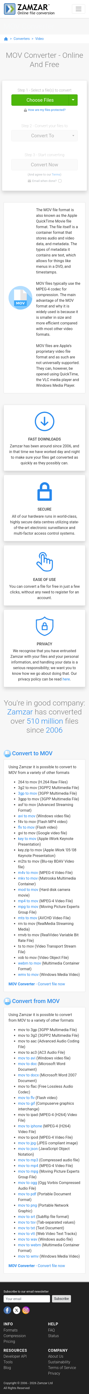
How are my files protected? (47, 110)
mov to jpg (27, 1143)
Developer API (15, 1356)
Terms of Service (62, 1367)
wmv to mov (29, 974)
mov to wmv (29, 1256)
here (66, 679)
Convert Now (44, 165)
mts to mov (28, 918)
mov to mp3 (28, 1160)
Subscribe (61, 1299)
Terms (56, 174)
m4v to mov (28, 872)
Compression (15, 1336)
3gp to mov (28, 793)
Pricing (9, 1341)
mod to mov (28, 889)
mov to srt (27, 1216)
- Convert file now (37, 984)
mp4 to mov (28, 901)
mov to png (28, 1205)
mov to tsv (27, 1222)
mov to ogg (28, 1182)
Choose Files (40, 100)
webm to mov (30, 963)
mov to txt (27, 1228)
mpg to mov (28, 906)
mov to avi (27, 1058)
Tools (8, 1362)
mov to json (28, 1148)
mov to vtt (27, 1233)
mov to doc (28, 1064)
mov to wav (28, 1239)
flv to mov (27, 827)
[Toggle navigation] (78, 9)
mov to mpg (28, 1171)
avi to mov (27, 816)
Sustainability (59, 1362)
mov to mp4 (28, 1165)
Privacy (54, 1373)
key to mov (27, 838)
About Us (55, 1356)
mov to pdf (27, 1194)
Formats (11, 1330)
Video (39, 39)
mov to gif (27, 1103)
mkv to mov (28, 878)
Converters (22, 39)
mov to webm (30, 1245)
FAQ (51, 1330)
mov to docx (29, 1075)
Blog (7, 1367)
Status (53, 1336)
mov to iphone (30, 1126)
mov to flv (27, 1098)
